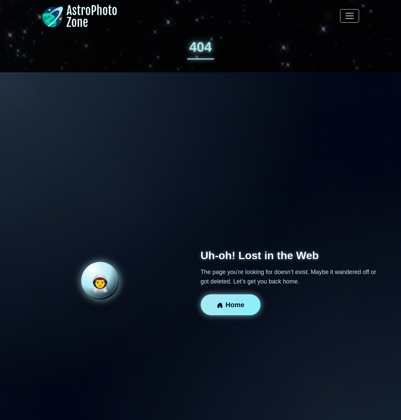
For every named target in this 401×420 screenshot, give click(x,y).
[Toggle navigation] (349, 16)
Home (231, 304)
